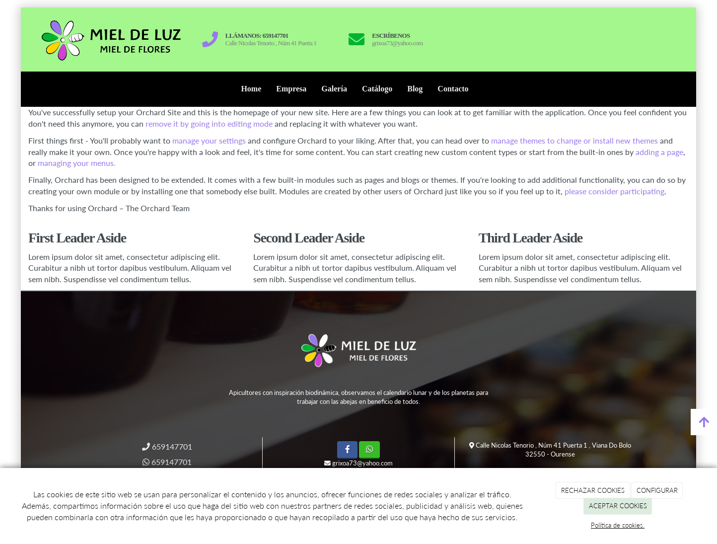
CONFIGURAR (657, 490)
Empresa (291, 88)
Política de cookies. (618, 525)
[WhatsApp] (369, 450)
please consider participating (614, 191)
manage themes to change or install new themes (574, 140)
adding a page (659, 151)
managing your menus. (77, 162)
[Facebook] (347, 450)
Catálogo (377, 88)
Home (251, 88)
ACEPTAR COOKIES (618, 506)
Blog (415, 88)
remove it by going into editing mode (209, 123)
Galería (334, 88)
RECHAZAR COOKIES (593, 490)
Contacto (452, 88)
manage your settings (209, 140)
